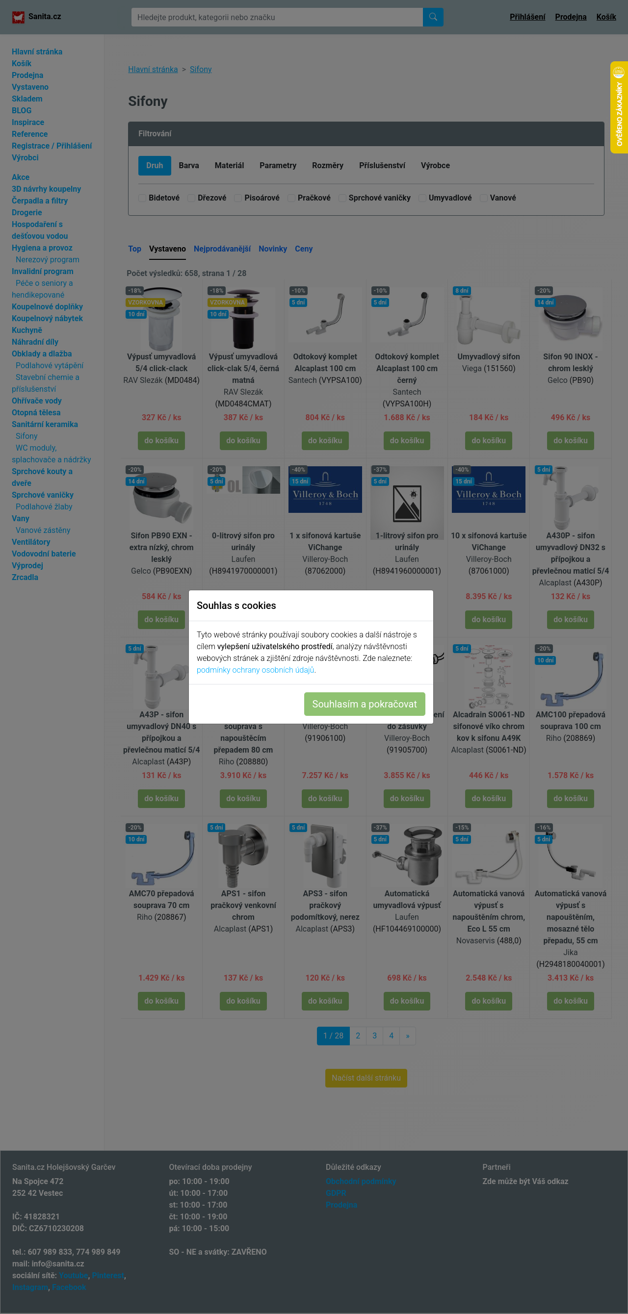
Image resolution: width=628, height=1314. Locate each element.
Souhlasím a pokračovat (367, 704)
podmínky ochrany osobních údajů (258, 670)
